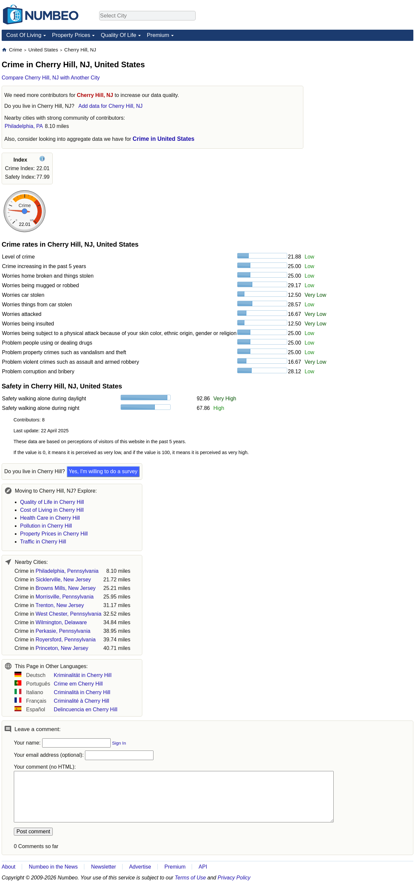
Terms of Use (190, 877)
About (8, 867)
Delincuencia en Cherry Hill (85, 709)
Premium (158, 35)
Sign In (119, 743)
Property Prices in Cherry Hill (54, 534)
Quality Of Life (118, 35)
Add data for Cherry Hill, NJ (110, 106)
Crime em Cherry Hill (78, 684)
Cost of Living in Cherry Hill (52, 510)
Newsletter (103, 867)
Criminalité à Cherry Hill (81, 701)
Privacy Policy (234, 877)
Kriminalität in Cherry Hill (82, 675)
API (203, 867)
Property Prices (71, 35)
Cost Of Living (24, 35)
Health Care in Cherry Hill (50, 518)
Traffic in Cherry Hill (43, 541)
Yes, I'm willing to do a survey (103, 471)
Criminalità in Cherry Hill (82, 692)
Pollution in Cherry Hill (46, 526)
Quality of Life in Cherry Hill (52, 502)
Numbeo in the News (53, 867)
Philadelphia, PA (24, 126)
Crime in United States (164, 139)
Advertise (140, 867)
